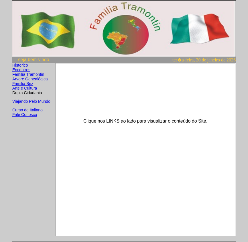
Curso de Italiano (27, 110)
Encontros (21, 69)
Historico (20, 65)
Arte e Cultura (24, 88)
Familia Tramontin (28, 74)
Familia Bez (22, 83)
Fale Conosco (24, 114)
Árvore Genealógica (30, 79)
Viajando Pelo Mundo (31, 101)
